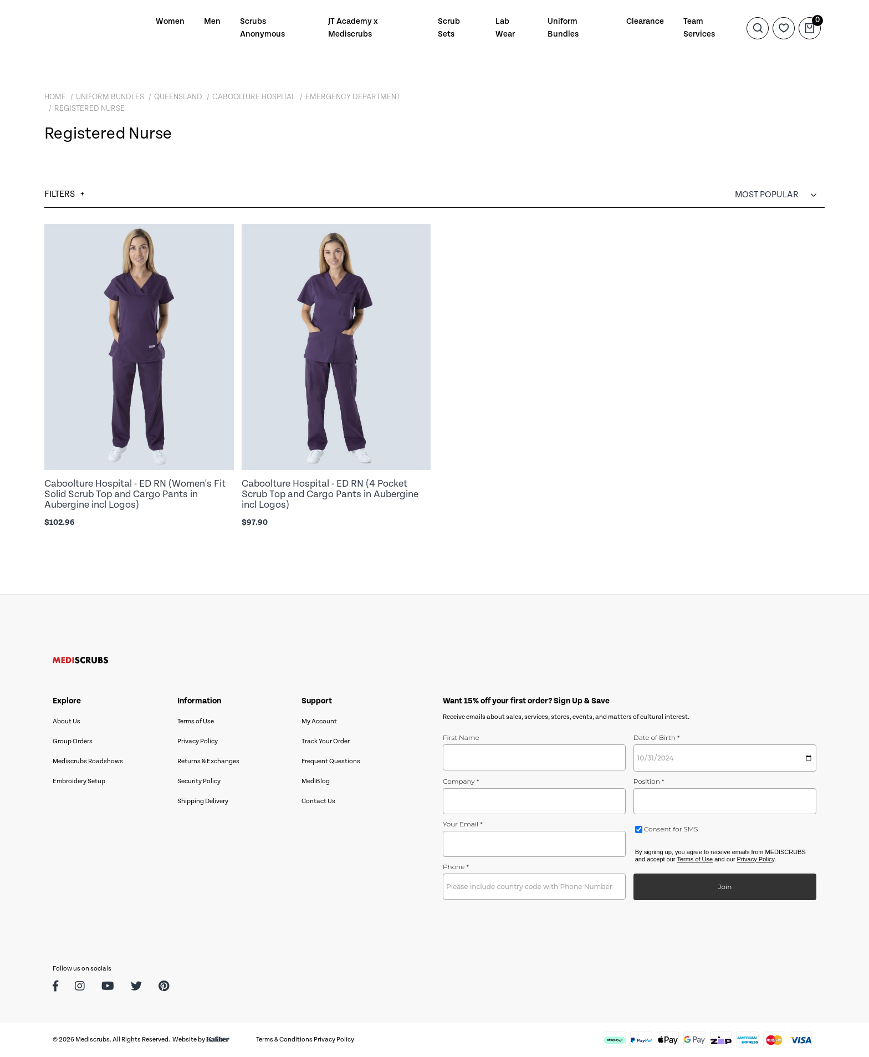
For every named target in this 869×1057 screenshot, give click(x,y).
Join (725, 886)
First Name (461, 737)
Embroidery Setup (79, 781)
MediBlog (315, 781)
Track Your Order (325, 741)
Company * (461, 781)
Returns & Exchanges (208, 761)
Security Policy (199, 781)
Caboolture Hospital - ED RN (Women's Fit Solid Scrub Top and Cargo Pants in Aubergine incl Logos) (135, 494)
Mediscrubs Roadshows (88, 761)
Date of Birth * (656, 737)
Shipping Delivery (202, 801)
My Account (319, 721)
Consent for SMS (670, 829)
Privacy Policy (197, 741)
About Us (66, 721)
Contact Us (318, 801)
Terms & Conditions (284, 1039)
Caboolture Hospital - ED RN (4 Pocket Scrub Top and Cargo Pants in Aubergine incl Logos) (330, 494)
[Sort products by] (780, 195)
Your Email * (463, 824)
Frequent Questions (330, 761)
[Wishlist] (783, 27)
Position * (648, 781)
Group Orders (73, 741)
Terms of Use (195, 721)
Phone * (456, 866)
